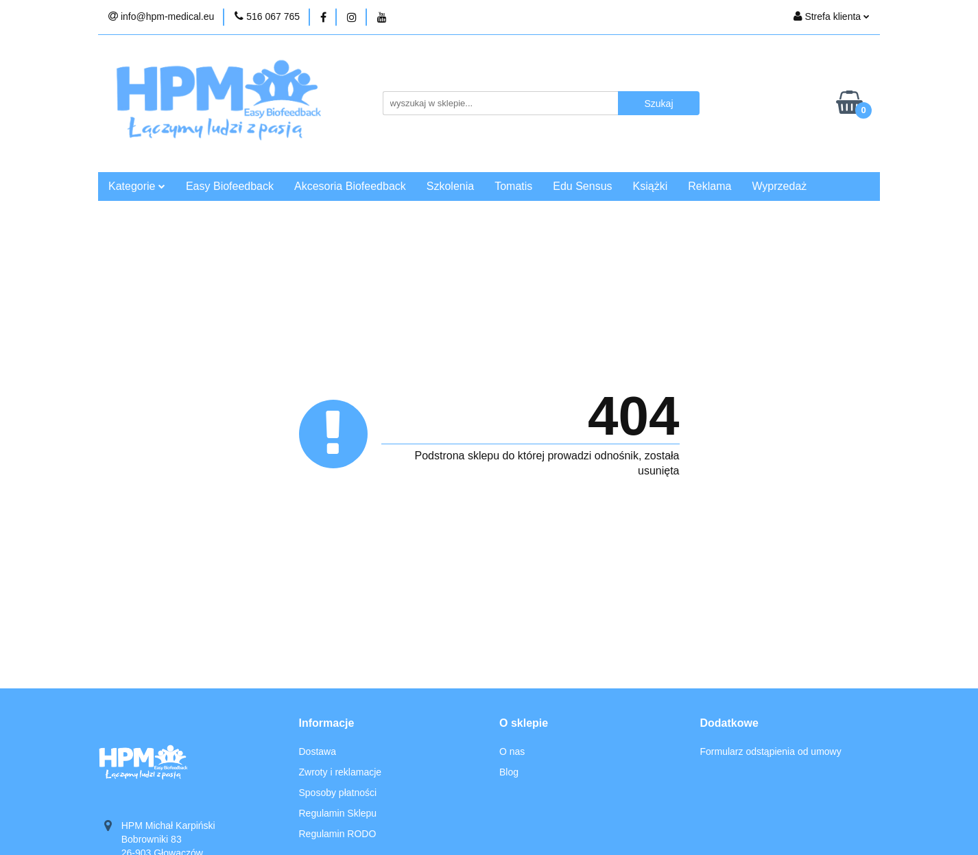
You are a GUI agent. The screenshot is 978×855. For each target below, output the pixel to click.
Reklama (709, 186)
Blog (508, 772)
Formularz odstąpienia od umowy (771, 751)
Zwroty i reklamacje (340, 772)
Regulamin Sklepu (338, 813)
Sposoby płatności (338, 792)
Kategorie (136, 186)
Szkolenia (450, 186)
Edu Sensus (582, 186)
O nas (512, 751)
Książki (650, 186)
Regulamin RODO (338, 833)
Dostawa (317, 751)
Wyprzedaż (779, 186)
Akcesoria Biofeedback (350, 186)
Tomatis (513, 186)
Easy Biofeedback (230, 186)
